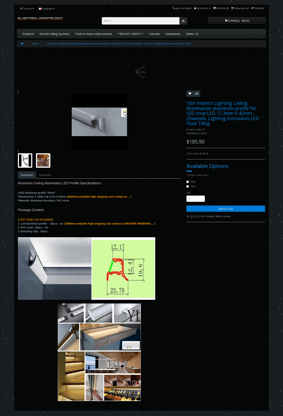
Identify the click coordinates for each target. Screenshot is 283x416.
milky (190, 181)
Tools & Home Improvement (93, 34)
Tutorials (154, 34)
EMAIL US (192, 34)
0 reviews (209, 216)
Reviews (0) (45, 175)
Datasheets (173, 34)
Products (28, 34)
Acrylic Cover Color (198, 175)
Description (27, 175)
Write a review (223, 216)
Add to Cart (225, 208)
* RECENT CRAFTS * (130, 34)
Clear (191, 186)
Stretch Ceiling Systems (55, 34)
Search (34, 43)
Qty (188, 192)
